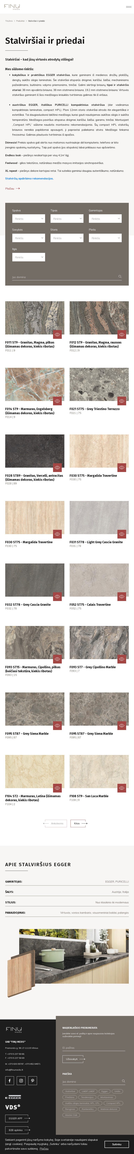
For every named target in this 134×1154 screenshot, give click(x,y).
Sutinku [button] (116, 1144)
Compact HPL (113, 1103)
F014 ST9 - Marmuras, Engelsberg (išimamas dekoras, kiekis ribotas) (29, 411)
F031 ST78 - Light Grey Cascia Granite (96, 542)
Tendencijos (87, 1097)
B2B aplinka (16, 1130)
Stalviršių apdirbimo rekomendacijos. (29, 178)
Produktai (20, 21)
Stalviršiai (70, 1091)
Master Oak (71, 1115)
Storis (54, 229)
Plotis (92, 229)
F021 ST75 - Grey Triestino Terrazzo (95, 409)
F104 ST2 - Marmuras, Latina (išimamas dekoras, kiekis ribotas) (33, 798)
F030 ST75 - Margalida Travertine (93, 476)
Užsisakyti (71, 1059)
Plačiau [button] (44, 1148)
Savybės (17, 229)
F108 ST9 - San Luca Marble (89, 796)
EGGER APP (15, 1118)
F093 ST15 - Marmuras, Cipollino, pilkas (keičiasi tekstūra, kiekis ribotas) (32, 669)
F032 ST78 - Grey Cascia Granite (28, 605)
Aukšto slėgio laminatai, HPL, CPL (82, 1103)
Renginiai (70, 1109)
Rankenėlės (88, 1109)
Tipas (53, 210)
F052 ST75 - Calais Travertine (90, 605)
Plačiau (13, 188)
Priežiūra (69, 1097)
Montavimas (106, 1097)
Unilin (117, 1091)
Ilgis (14, 249)
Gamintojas (96, 210)
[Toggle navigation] (129, 6)
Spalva (16, 210)
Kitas (77, 823)
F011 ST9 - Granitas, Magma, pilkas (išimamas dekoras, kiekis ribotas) (29, 344)
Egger (105, 1091)
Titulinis (9, 21)
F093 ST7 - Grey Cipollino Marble (93, 667)
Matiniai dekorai (109, 1109)
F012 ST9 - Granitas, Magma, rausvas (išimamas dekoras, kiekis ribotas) (95, 344)
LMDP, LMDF (88, 1091)
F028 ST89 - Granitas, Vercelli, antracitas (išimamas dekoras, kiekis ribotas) (34, 478)
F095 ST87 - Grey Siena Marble (27, 734)
